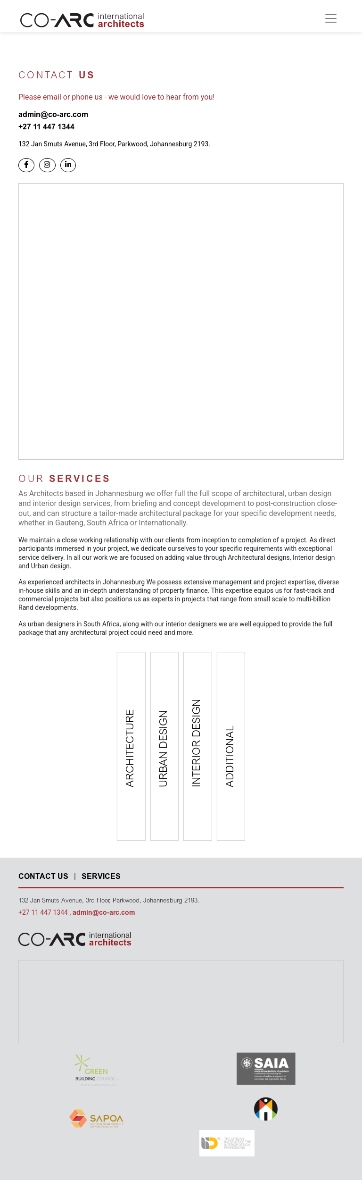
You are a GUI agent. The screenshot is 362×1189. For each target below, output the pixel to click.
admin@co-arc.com (104, 913)
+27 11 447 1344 (43, 912)
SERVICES (101, 877)
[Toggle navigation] (331, 18)
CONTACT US (43, 877)
